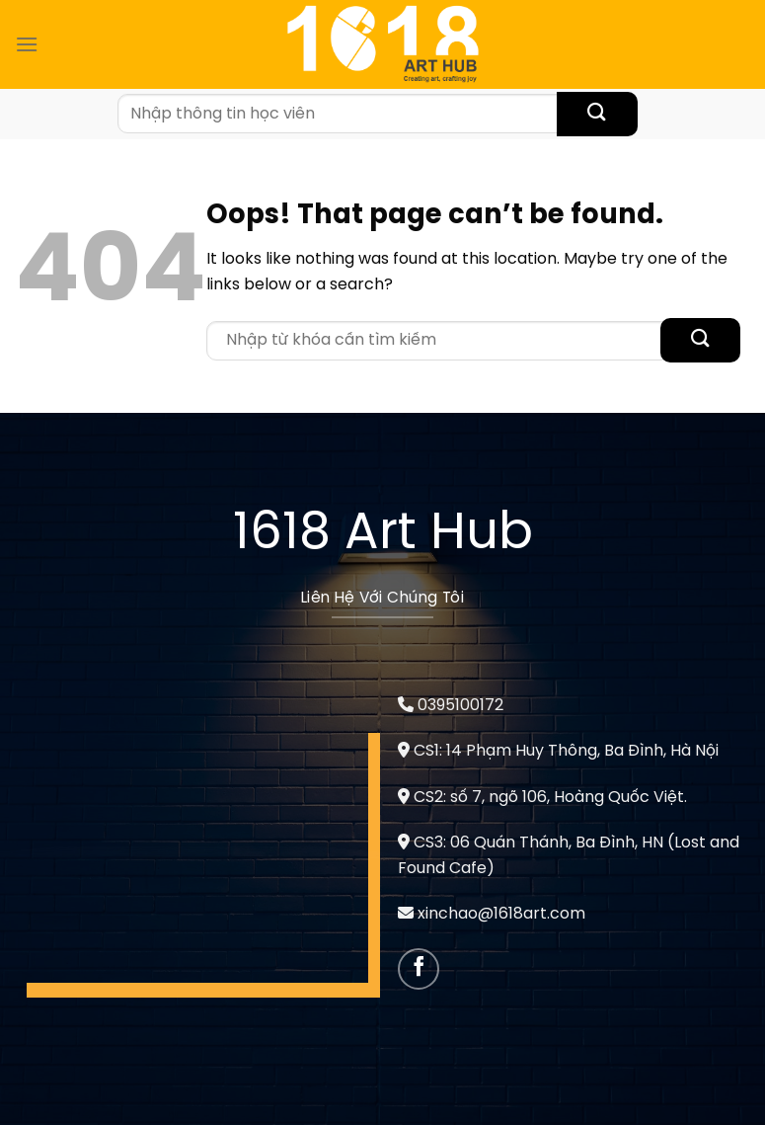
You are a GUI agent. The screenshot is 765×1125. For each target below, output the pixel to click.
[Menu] (26, 44)
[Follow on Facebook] (419, 969)
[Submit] (597, 114)
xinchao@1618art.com (501, 914)
